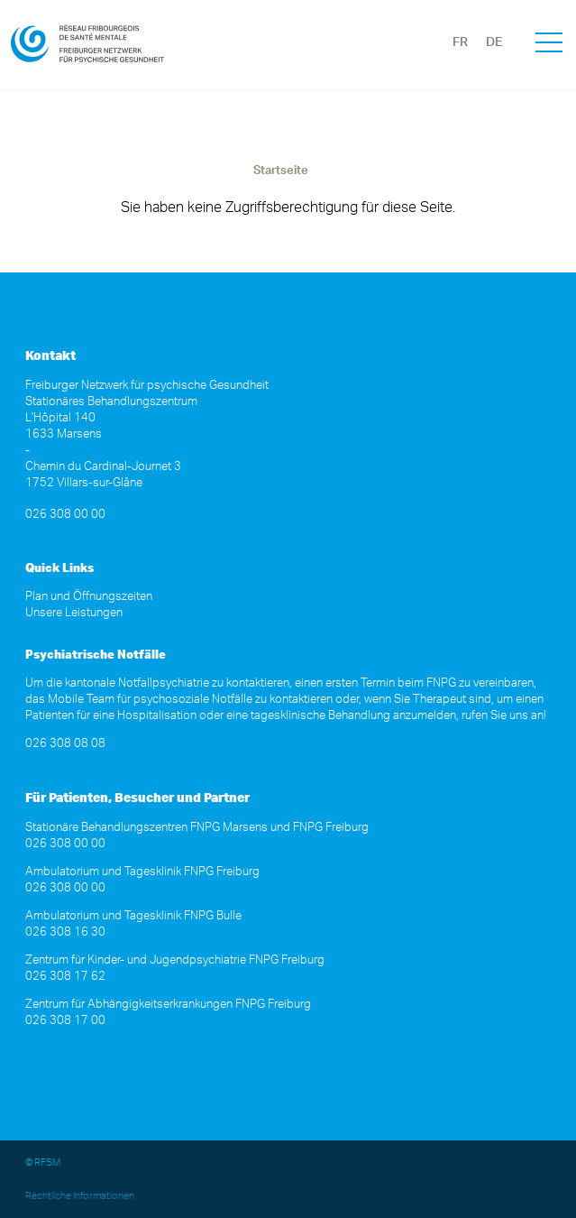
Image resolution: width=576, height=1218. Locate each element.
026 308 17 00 (65, 1021)
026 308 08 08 (65, 744)
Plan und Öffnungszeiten (88, 597)
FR (460, 42)
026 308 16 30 (65, 932)
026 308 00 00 (65, 515)
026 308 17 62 (65, 977)
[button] (549, 44)
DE (494, 42)
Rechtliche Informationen (79, 1196)
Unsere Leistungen (74, 613)
